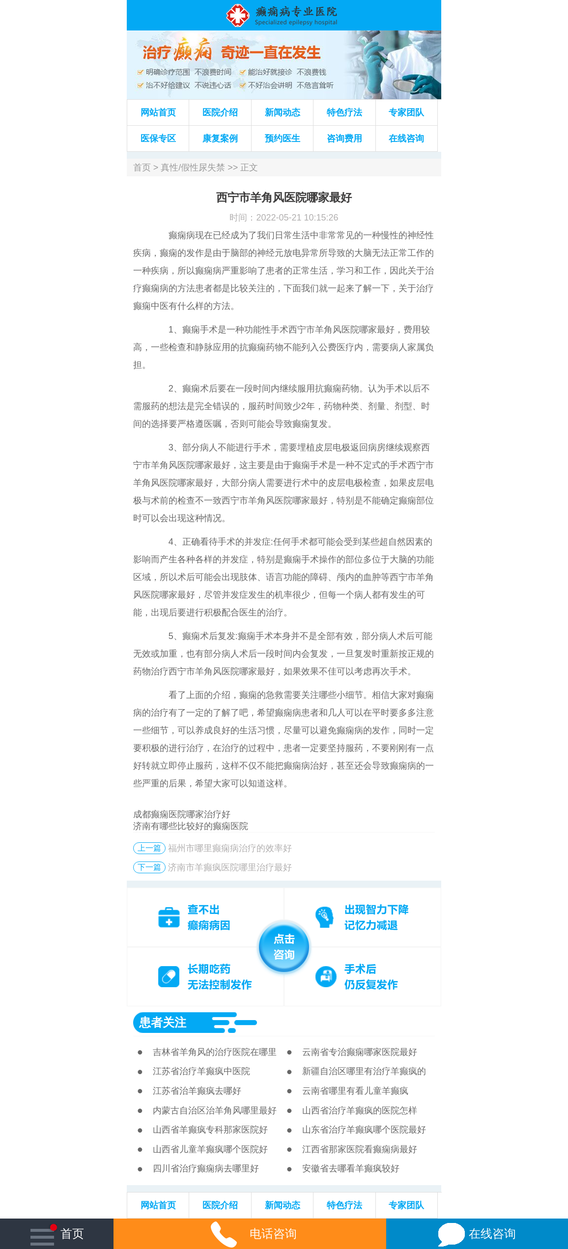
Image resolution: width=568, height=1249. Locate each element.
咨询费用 (344, 138)
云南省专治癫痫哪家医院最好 (359, 1052)
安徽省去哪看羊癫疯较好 (350, 1168)
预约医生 (282, 138)
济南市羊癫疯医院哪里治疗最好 (230, 867)
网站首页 (158, 112)
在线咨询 (406, 138)
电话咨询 (249, 1233)
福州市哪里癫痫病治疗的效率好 (230, 848)
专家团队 (406, 112)
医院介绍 (220, 112)
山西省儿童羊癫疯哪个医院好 (210, 1149)
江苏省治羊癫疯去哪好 (197, 1091)
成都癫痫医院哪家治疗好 (181, 814)
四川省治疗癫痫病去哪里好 (206, 1168)
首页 (142, 167)
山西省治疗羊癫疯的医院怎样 (359, 1110)
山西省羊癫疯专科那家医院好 (210, 1130)
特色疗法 (344, 112)
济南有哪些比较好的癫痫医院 (190, 826)
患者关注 (162, 1022)
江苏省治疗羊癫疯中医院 (201, 1071)
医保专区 (158, 138)
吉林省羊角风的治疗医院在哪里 (215, 1052)
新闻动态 (282, 112)
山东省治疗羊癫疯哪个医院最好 (364, 1130)
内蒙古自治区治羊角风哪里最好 (215, 1110)
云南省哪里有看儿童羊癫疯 (355, 1091)
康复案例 (220, 138)
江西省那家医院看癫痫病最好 (359, 1149)
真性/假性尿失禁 (193, 167)
